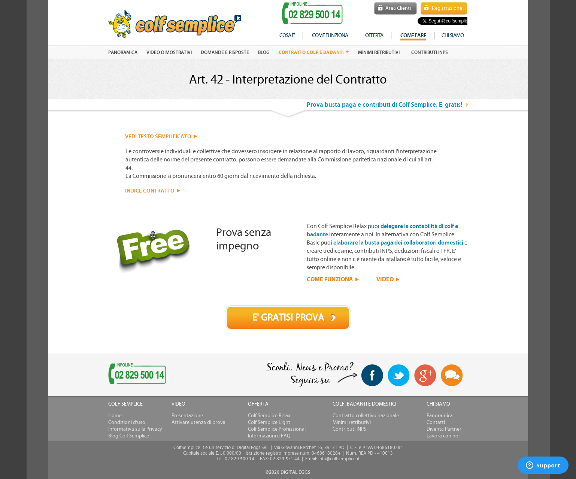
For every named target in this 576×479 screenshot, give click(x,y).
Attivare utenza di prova (198, 422)
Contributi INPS (429, 52)
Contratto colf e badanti (311, 52)
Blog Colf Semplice (128, 436)
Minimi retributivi (379, 52)
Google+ (425, 375)
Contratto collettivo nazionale (366, 416)
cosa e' (287, 35)
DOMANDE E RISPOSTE (225, 52)
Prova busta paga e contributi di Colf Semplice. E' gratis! (384, 104)
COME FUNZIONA (330, 279)
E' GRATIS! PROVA (288, 317)
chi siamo (453, 35)
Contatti (436, 422)
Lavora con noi (443, 436)
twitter (399, 375)
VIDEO (385, 279)
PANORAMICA (122, 52)
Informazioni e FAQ (269, 436)
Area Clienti (398, 8)
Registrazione (447, 8)
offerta (374, 35)
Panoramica (440, 416)
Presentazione (187, 416)
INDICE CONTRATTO (150, 191)
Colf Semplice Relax (269, 416)
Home (115, 416)
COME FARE (413, 35)
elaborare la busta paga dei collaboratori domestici (398, 242)
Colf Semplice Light (269, 422)
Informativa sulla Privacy (135, 429)
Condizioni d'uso (126, 422)
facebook (372, 375)
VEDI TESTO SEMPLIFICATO (158, 136)
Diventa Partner (444, 429)
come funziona (330, 35)
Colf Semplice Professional (277, 429)
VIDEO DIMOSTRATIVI (169, 52)
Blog (264, 52)
